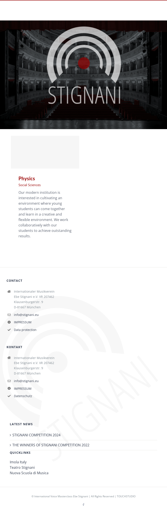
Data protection (25, 330)
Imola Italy (18, 462)
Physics (26, 178)
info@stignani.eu (26, 315)
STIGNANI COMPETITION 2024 (36, 435)
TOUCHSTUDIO (126, 496)
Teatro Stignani (22, 467)
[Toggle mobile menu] (158, 13)
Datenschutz (23, 396)
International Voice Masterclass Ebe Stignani (61, 496)
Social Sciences (29, 185)
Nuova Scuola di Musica (29, 473)
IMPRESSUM (23, 322)
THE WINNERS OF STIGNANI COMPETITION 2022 (50, 445)
